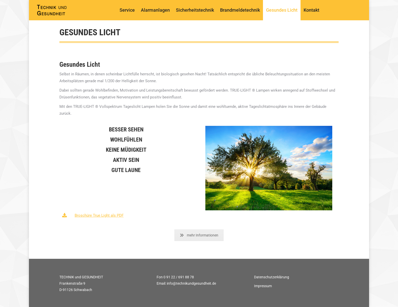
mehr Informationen (199, 235)
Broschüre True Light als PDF (99, 215)
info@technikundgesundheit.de (191, 283)
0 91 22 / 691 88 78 (178, 277)
